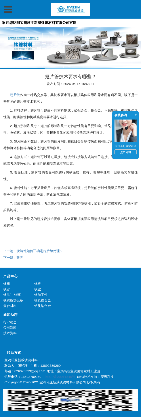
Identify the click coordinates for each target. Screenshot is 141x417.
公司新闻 (10, 327)
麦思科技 (107, 376)
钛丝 (37, 289)
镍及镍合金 (42, 300)
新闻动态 (10, 315)
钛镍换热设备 (13, 300)
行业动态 (10, 322)
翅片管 (15, 95)
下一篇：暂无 (13, 257)
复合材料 (10, 306)
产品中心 (10, 276)
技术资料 (10, 333)
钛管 (6, 289)
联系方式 (12, 353)
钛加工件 (41, 295)
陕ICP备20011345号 (60, 376)
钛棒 (6, 284)
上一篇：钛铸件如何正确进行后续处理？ (33, 251)
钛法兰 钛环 (12, 295)
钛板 (37, 284)
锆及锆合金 (42, 306)
